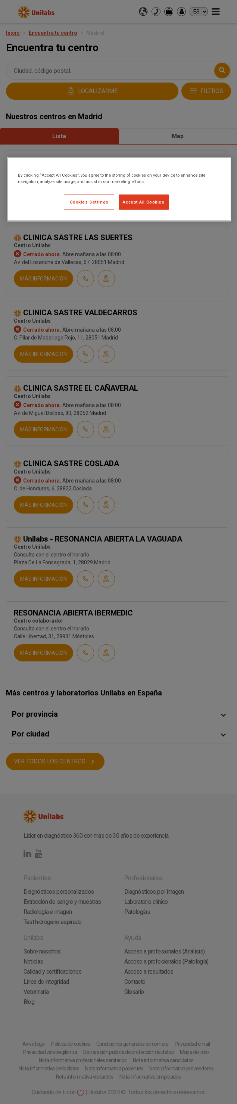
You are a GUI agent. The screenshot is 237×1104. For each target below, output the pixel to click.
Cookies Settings (89, 201)
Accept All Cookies (143, 201)
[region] (119, 189)
